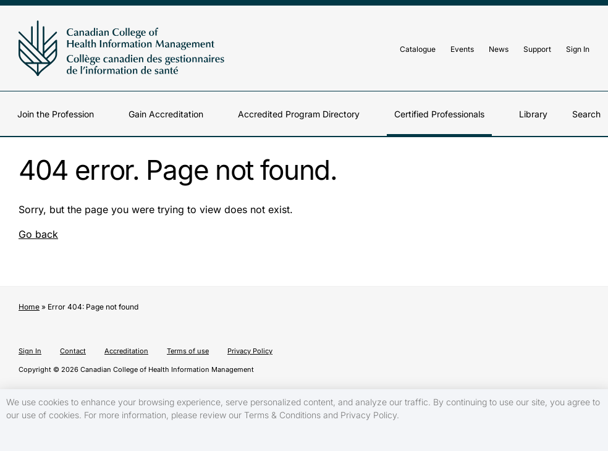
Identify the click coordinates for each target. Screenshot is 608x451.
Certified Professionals (439, 114)
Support (537, 49)
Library (533, 114)
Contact (73, 351)
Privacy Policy (249, 351)
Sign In (577, 49)
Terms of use (188, 351)
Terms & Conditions (282, 415)
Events (462, 49)
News (499, 49)
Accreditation (126, 351)
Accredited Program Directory (299, 114)
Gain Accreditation (166, 114)
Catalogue (418, 49)
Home (29, 306)
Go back (38, 234)
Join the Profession (55, 114)
